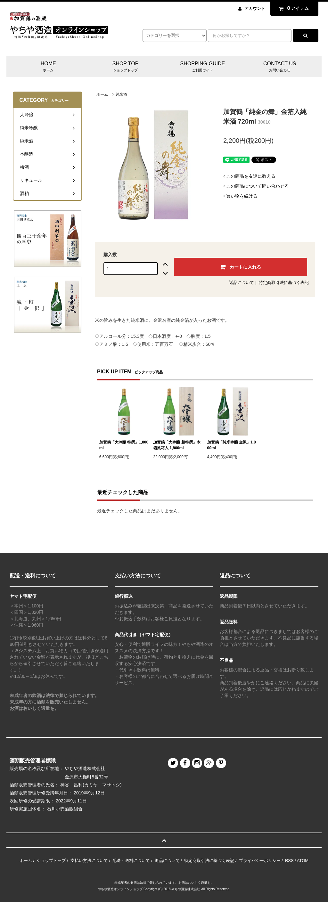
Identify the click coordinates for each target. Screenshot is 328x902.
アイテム (293, 8)
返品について (241, 282)
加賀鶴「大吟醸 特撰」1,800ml (123, 445)
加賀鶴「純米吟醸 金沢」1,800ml (231, 445)
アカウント (254, 8)
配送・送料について (131, 860)
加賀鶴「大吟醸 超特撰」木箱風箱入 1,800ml (176, 445)
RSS (289, 860)
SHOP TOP (125, 67)
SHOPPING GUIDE (202, 67)
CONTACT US (279, 67)
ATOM (302, 860)
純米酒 (121, 94)
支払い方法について (89, 860)
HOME (48, 67)
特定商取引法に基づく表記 (284, 282)
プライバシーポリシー (260, 860)
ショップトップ (51, 860)
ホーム (102, 94)
